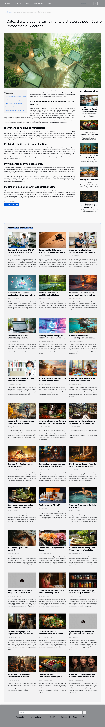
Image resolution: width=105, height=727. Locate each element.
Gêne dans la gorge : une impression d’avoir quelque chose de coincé (20, 633)
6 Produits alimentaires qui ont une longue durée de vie (82, 591)
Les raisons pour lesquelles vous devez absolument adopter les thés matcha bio (21, 507)
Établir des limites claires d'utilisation (13, 103)
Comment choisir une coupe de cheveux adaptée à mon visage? (82, 676)
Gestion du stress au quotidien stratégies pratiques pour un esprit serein (50, 296)
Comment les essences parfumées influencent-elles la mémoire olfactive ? (21, 295)
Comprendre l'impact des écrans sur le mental (15, 96)
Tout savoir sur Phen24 (49, 505)
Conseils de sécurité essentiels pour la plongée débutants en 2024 (81, 338)
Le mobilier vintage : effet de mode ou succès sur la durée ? (89, 180)
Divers (49, 3)
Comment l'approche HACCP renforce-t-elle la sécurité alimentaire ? (21, 252)
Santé (27, 3)
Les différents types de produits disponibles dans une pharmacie (89, 109)
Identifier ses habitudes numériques (13, 100)
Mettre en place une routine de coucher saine (15, 110)
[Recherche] (86, 3)
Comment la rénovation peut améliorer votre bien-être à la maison (82, 423)
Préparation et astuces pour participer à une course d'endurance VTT (21, 423)
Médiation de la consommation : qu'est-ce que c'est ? (89, 205)
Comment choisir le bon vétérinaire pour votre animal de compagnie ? (82, 252)
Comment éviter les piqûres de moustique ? (20, 465)
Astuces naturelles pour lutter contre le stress (19, 675)
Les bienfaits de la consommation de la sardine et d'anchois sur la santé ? (52, 633)
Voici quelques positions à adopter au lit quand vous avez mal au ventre (20, 592)
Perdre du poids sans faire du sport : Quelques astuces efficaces (82, 466)
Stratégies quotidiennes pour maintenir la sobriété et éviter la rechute (52, 380)
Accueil (6, 12)
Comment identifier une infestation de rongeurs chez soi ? (52, 252)
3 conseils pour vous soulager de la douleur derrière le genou (52, 466)
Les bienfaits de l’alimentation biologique (89, 133)
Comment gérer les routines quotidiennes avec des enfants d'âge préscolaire (82, 380)
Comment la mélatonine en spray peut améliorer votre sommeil (81, 295)
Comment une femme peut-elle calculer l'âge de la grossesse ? (51, 592)
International (18, 3)
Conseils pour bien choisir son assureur (89, 157)
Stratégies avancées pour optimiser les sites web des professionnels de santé (51, 338)
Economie (7, 3)
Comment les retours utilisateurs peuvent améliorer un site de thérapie (21, 338)
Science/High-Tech (38, 3)
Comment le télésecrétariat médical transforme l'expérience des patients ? (21, 380)
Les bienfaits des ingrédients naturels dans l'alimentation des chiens (52, 423)
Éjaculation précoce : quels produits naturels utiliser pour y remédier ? (81, 634)
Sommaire (9, 93)
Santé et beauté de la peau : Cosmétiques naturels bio (82, 549)
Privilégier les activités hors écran (12, 106)
